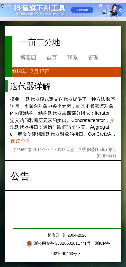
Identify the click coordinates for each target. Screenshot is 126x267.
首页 (51, 57)
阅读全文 (20, 141)
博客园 (28, 57)
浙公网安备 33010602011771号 (58, 243)
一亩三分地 (40, 42)
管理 (93, 57)
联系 (72, 57)
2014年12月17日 (30, 71)
